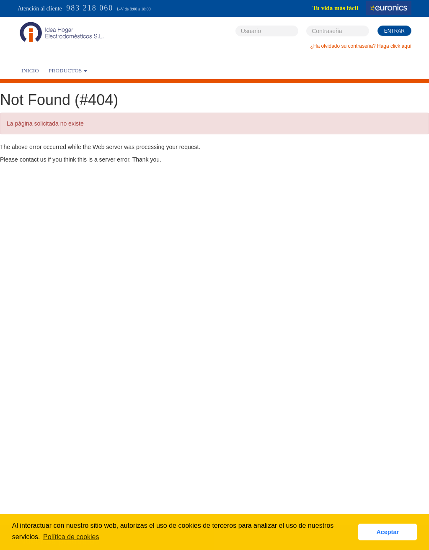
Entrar (394, 31)
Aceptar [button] (387, 532)
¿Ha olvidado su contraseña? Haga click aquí (360, 46)
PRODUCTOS (68, 70)
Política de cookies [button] (71, 536)
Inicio (30, 70)
